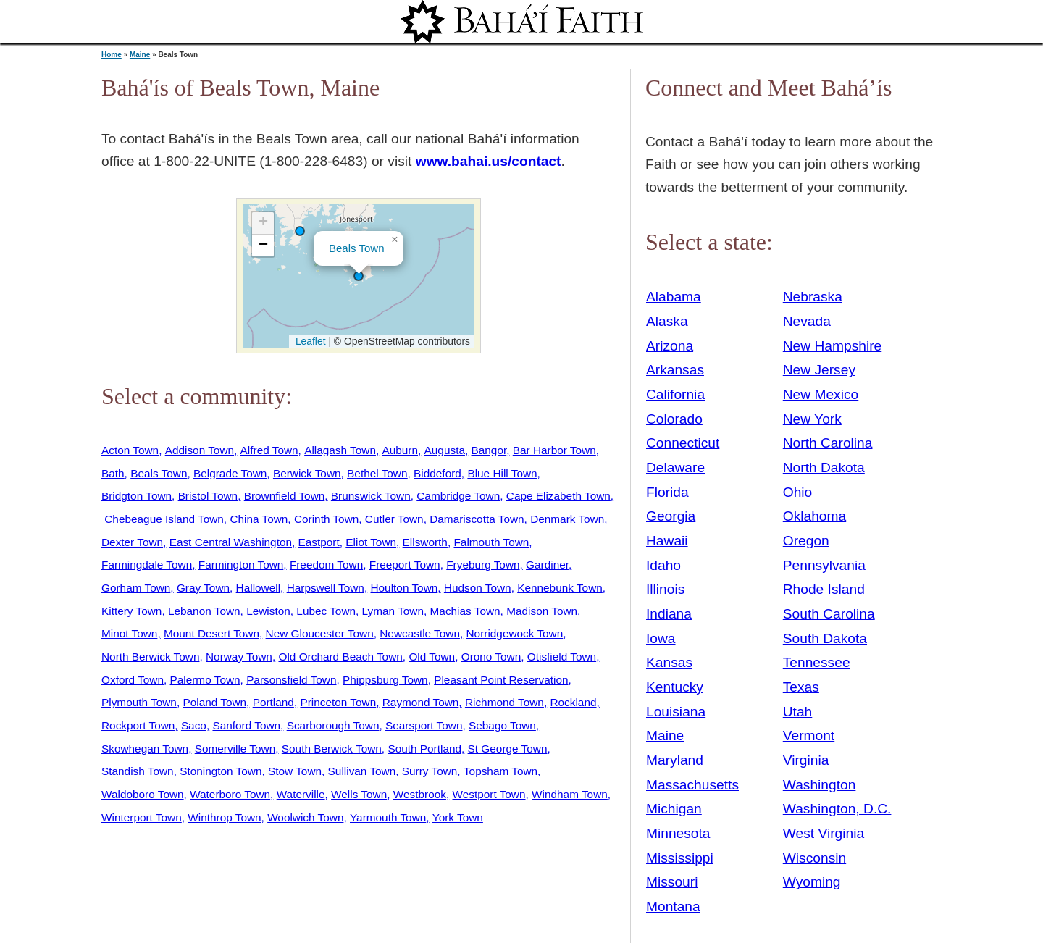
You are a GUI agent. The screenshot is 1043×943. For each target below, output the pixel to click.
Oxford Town (132, 680)
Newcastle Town (420, 633)
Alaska (667, 321)
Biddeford (437, 473)
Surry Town (430, 771)
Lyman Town (393, 611)
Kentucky (674, 687)
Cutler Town (394, 519)
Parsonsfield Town (291, 680)
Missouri (672, 881)
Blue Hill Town (502, 473)
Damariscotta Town (477, 519)
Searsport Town (423, 725)
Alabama (673, 296)
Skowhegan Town (144, 748)
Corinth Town (326, 519)
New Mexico (821, 394)
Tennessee (816, 662)
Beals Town (357, 248)
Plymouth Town (139, 702)
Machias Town (465, 611)
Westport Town (488, 794)
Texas (801, 687)
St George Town (508, 748)
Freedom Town (326, 564)
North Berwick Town (150, 656)
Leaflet (309, 341)
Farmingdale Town (146, 564)
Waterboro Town (230, 794)
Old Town (432, 656)
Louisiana (675, 711)
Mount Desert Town (211, 633)
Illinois (665, 589)
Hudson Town (477, 588)
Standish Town (137, 771)
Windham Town (570, 794)
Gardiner (547, 564)
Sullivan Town (362, 771)
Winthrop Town (224, 817)
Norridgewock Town (515, 633)
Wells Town (359, 794)
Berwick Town (307, 473)
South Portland (424, 748)
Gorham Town (135, 588)
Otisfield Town (561, 656)
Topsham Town (500, 771)
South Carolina (829, 613)
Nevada (807, 321)
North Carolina (828, 442)
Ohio (798, 492)
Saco (193, 725)
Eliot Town (370, 542)
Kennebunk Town (560, 588)
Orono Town (491, 656)
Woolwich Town (305, 817)
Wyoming (812, 881)
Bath (113, 473)
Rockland (573, 702)
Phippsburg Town (385, 680)
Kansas (669, 662)
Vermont (808, 735)
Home (111, 55)
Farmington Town (241, 564)
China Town (259, 519)
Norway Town (239, 656)
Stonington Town (220, 771)
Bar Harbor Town (554, 450)
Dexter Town (132, 542)
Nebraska (812, 296)
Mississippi (679, 858)
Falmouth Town (491, 542)
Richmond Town (504, 702)
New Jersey (819, 369)
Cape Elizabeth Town (558, 496)
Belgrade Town (230, 473)
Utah (798, 711)
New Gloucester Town (320, 633)
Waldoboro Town (142, 794)
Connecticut (682, 442)
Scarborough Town (333, 725)
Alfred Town (269, 450)
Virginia (806, 760)
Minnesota (678, 833)
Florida (667, 492)
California (675, 394)
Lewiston (268, 611)
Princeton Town (338, 702)
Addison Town (199, 450)
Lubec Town (326, 611)
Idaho (663, 565)
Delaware (675, 467)
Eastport (319, 542)
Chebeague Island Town (164, 519)
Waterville (301, 794)
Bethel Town (377, 473)
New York (812, 419)
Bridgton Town (136, 496)
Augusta (444, 450)
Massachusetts (692, 784)
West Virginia (823, 833)
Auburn (400, 450)
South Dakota (825, 638)
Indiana (669, 613)
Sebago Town (502, 725)
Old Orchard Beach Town (340, 656)
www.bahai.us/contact (488, 161)
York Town (457, 817)
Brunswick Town (371, 496)
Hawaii (667, 540)
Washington (819, 784)
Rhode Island (824, 589)
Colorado (674, 419)
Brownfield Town (284, 496)
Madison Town (541, 611)
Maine (140, 55)
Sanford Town (246, 725)
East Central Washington (230, 542)
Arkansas (675, 369)
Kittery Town (131, 611)
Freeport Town (404, 564)
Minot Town (129, 633)
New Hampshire (832, 345)
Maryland (674, 760)
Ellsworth (425, 542)
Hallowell (258, 588)
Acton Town (130, 450)
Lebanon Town (204, 611)
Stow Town (295, 771)
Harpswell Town (325, 588)
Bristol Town (208, 496)
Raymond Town (420, 702)
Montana (673, 906)
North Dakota (824, 467)
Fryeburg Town (482, 564)
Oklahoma (814, 516)
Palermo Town (205, 680)
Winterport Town (141, 817)
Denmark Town (567, 519)
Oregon (806, 540)
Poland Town (214, 702)
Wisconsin (814, 858)
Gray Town (203, 588)
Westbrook (419, 794)
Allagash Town (340, 450)
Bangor (489, 450)
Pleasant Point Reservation (501, 680)
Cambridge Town (458, 496)
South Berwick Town (332, 748)
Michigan (674, 808)
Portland (273, 702)
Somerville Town (235, 748)
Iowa (661, 638)
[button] (300, 231)
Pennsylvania (824, 565)
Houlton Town (403, 588)
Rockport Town (138, 725)
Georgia (670, 516)
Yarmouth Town (388, 817)
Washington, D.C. (837, 808)
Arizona (669, 345)
